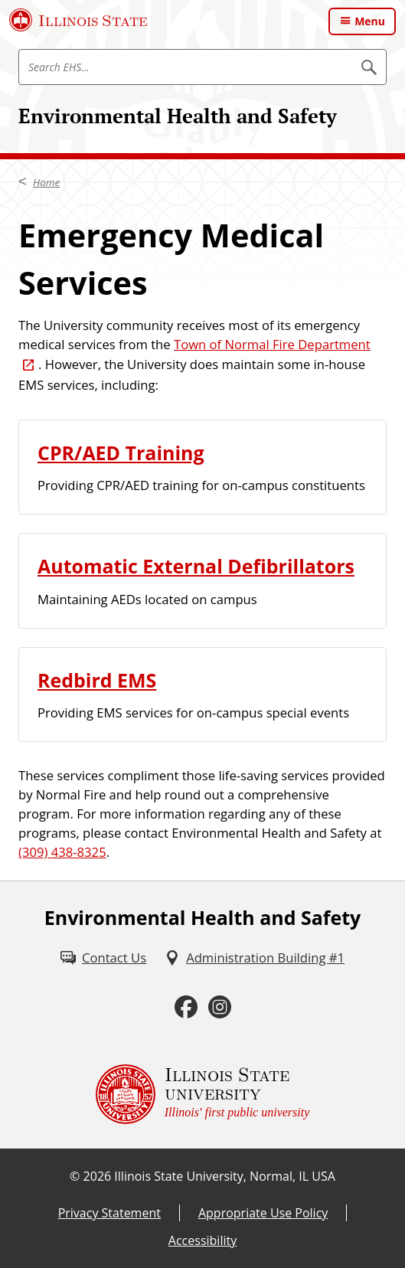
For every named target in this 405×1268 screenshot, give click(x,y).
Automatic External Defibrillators (196, 566)
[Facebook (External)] (186, 1007)
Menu (369, 21)
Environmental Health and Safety (177, 116)
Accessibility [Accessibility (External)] (202, 1240)
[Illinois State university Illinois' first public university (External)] (203, 1094)
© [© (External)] (75, 1176)
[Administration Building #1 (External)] (255, 958)
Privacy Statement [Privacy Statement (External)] (109, 1212)
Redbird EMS (97, 680)
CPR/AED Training (121, 453)
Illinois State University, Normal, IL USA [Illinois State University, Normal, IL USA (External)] (224, 1176)
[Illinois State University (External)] (78, 20)
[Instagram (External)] (220, 1007)
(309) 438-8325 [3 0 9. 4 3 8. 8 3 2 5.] (62, 852)
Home (46, 182)
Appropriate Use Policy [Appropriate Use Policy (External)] (263, 1212)
